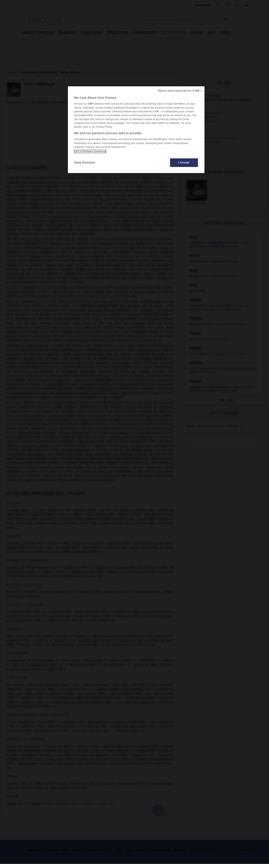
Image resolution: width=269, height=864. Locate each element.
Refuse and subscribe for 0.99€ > (180, 90)
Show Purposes (84, 162)
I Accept (183, 162)
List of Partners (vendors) (90, 151)
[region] (136, 129)
